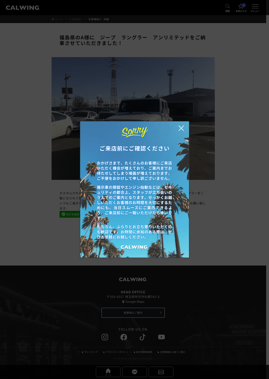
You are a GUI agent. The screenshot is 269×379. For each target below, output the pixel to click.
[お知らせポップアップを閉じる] (181, 128)
